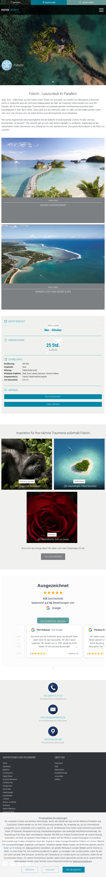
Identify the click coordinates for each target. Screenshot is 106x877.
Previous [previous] (5, 325)
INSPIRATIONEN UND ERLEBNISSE (19, 757)
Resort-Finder (86, 2)
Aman (5, 763)
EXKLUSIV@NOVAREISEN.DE (53, 712)
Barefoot (6, 770)
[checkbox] (45, 593)
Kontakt (15, 2)
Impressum (59, 763)
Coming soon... (8, 773)
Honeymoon (7, 786)
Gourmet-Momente (10, 779)
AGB (56, 766)
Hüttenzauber (8, 792)
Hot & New (7, 789)
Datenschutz (59, 770)
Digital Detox (7, 776)
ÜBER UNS (60, 757)
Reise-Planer (48, 2)
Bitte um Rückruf (53, 396)
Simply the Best (8, 812)
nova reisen (59, 776)
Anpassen (50, 869)
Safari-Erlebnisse (9, 809)
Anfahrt (57, 779)
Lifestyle (6, 799)
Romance (6, 805)
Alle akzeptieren (73, 869)
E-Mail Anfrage (53, 404)
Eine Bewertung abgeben (53, 621)
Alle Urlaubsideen (53, 556)
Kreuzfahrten (7, 795)
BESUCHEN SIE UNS (53, 733)
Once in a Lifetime (9, 802)
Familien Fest (8, 782)
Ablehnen (29, 869)
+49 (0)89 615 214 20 (53, 690)
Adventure (6, 766)
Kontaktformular (61, 773)
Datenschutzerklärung (82, 861)
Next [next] (100, 325)
